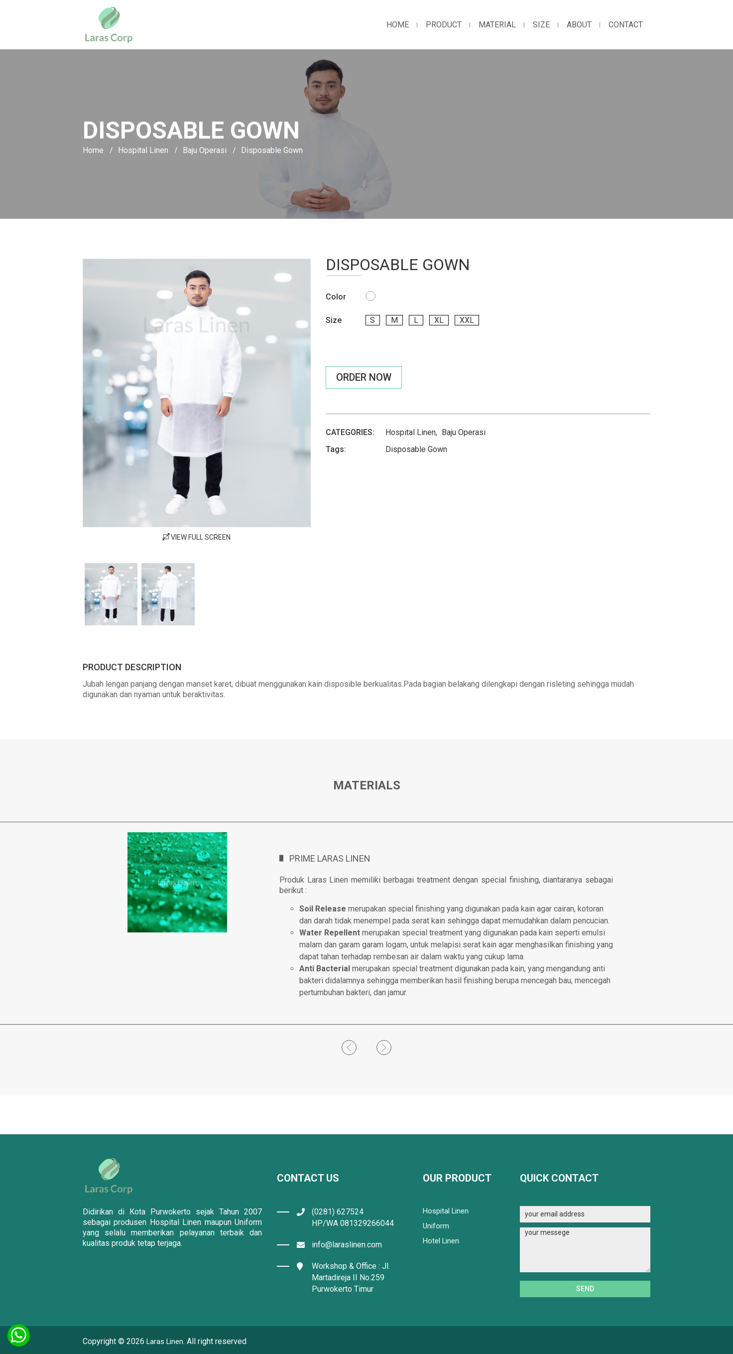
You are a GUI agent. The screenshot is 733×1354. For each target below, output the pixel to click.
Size (541, 24)
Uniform (436, 1225)
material (497, 24)
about (579, 24)
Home (93, 150)
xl (446, 320)
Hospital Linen (143, 150)
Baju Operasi (205, 150)
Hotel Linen (443, 1240)
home (397, 24)
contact (626, 24)
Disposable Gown (416, 449)
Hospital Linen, (411, 432)
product (444, 24)
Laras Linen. (167, 1341)
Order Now (363, 377)
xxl (476, 320)
